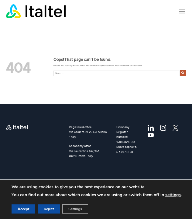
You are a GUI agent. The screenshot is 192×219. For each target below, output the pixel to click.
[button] (182, 11)
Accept (23, 209)
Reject (49, 209)
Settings (75, 209)
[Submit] (183, 73)
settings (173, 195)
